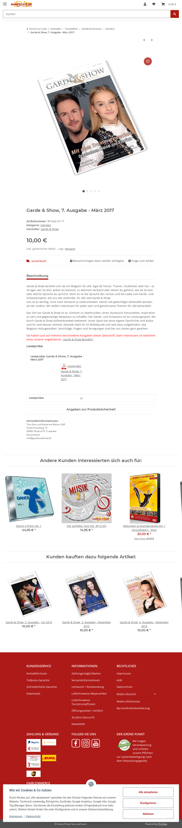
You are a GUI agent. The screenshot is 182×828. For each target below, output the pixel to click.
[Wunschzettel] (153, 4)
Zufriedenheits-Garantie (41, 687)
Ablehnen (148, 813)
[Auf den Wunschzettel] (148, 61)
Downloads (33, 693)
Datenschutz (33, 816)
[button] (145, 4)
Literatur (45, 225)
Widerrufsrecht (126, 694)
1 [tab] (83, 191)
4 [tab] (95, 191)
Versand (70, 249)
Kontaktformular (36, 673)
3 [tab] (91, 191)
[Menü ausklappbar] (5, 2)
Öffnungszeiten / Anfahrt (87, 710)
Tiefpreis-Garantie (37, 680)
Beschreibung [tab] (37, 276)
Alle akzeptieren (148, 792)
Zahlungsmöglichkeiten (86, 673)
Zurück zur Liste (38, 28)
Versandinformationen (86, 680)
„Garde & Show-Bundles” (77, 339)
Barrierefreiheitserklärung (133, 708)
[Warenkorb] (168, 4)
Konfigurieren (148, 803)
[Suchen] (87, 14)
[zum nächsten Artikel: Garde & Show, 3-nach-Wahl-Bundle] (152, 40)
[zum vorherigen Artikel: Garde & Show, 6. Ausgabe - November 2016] (144, 40)
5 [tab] (98, 191)
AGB (119, 680)
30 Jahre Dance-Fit (83, 717)
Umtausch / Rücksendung (88, 687)
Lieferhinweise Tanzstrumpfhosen (83, 702)
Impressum (15, 816)
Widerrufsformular (128, 701)
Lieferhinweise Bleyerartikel (89, 693)
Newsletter (78, 724)
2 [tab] (87, 191)
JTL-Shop (162, 824)
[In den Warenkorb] (29, 52)
